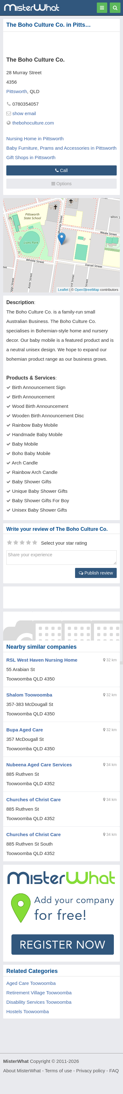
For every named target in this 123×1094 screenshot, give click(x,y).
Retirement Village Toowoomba (39, 992)
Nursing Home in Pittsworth (35, 138)
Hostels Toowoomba (27, 1011)
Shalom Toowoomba (29, 694)
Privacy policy (90, 1070)
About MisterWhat (22, 1070)
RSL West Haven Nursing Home (41, 660)
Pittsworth (16, 91)
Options (61, 183)
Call (61, 170)
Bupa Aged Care (24, 729)
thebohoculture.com (33, 122)
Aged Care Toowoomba (31, 983)
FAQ (114, 1070)
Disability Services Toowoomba (38, 1002)
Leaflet (63, 290)
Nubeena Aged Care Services (39, 764)
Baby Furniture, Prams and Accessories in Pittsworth (61, 148)
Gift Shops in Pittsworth (31, 157)
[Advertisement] (52, 43)
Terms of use (58, 1070)
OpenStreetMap (87, 290)
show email (24, 113)
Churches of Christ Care (33, 799)
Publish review (96, 572)
